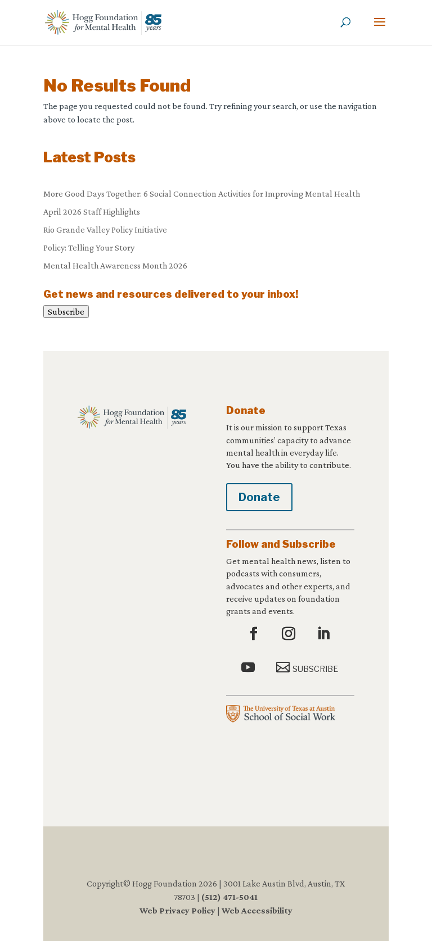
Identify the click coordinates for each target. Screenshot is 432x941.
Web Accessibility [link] (257, 910)
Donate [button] (259, 497)
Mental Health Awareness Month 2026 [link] (115, 265)
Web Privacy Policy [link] (177, 910)
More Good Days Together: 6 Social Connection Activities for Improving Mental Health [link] (201, 193)
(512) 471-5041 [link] (229, 897)
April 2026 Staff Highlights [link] (91, 211)
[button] (380, 29)
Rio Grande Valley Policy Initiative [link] (105, 229)
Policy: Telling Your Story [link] (88, 247)
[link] (103, 21)
